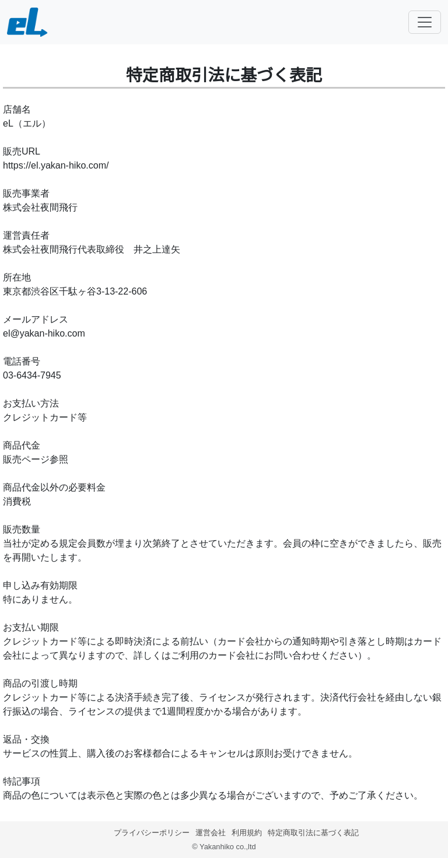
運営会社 (210, 832)
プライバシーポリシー (152, 832)
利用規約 (247, 832)
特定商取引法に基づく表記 (313, 832)
